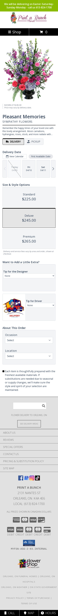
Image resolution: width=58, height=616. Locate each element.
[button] (29, 543)
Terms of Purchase (38, 598)
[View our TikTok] (37, 479)
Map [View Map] (29, 613)
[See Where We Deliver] (29, 423)
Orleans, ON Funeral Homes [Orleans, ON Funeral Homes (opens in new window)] (20, 576)
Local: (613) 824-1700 (29, 504)
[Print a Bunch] (29, 23)
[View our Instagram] (31, 479)
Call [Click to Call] (9, 613)
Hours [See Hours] (48, 613)
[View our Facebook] (20, 479)
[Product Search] (29, 405)
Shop (14, 31)
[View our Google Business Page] (26, 479)
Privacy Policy (15, 598)
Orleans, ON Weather (14, 587)
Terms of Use (29, 603)
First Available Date (40, 156)
